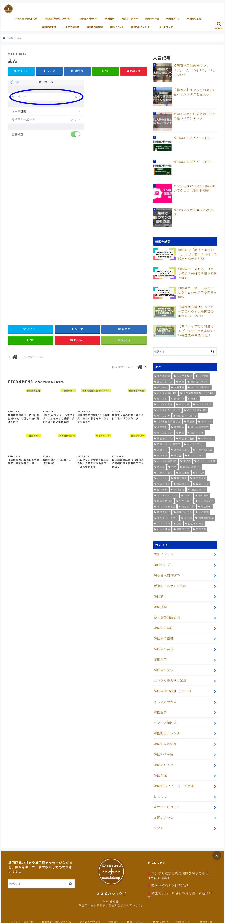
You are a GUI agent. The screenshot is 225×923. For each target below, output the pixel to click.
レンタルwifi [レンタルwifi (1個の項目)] (206, 500)
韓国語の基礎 (194, 18)
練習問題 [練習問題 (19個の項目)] (203, 375)
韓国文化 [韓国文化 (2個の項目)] (162, 426)
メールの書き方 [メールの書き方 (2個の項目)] (200, 426)
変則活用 (160, 651)
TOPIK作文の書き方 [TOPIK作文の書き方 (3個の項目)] (169, 420)
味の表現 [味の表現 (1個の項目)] (203, 511)
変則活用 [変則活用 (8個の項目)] (179, 386)
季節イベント (117, 26)
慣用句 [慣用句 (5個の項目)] (195, 398)
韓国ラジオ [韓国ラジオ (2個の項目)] (197, 432)
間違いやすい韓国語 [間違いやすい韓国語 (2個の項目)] (168, 443)
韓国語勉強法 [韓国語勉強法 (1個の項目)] (165, 500)
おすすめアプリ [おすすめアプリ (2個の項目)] (196, 443)
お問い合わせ (163, 798)
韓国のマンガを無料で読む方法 (194, 210)
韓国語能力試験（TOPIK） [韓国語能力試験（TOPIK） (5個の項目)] (198, 392)
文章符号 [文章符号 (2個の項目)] (162, 449)
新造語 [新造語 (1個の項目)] (161, 466)
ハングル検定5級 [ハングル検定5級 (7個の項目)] (200, 386)
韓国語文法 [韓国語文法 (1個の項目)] (188, 506)
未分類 (158, 808)
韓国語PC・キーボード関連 (172, 769)
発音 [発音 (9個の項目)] (181, 381)
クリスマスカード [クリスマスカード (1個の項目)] (167, 494)
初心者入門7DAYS (88, 18)
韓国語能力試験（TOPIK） (58, 18)
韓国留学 (109, 18)
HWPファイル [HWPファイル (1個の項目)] (196, 455)
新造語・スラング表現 (169, 583)
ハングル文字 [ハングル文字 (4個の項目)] (165, 403)
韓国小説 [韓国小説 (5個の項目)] (162, 398)
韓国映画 (160, 602)
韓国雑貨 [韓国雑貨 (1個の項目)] (184, 472)
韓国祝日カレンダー (141, 26)
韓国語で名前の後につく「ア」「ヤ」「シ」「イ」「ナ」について (194, 70)
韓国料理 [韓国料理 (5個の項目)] (179, 398)
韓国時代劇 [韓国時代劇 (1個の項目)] (199, 477)
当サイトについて (166, 789)
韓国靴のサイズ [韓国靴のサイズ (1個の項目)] (192, 466)
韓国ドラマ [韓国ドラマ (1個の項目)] (202, 483)
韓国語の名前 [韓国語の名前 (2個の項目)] (187, 438)
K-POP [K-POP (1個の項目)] (200, 472)
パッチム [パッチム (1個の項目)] (162, 477)
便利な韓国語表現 (166, 612)
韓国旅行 (160, 592)
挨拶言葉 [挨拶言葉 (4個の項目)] (184, 403)
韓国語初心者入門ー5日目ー (192, 138)
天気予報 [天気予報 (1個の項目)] (201, 528)
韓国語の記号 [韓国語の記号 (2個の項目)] (182, 449)
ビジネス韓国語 (71, 26)
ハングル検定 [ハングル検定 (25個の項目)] (184, 375)
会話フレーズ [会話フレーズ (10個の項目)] (165, 381)
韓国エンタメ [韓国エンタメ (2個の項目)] (165, 432)
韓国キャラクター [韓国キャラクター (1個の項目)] (167, 517)
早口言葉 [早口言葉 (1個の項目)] (179, 488)
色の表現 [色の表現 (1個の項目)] (162, 488)
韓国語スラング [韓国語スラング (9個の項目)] (200, 381)
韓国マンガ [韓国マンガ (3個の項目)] (163, 415)
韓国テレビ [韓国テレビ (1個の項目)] (163, 511)
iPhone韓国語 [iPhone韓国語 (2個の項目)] (204, 449)
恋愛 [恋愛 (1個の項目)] (179, 523)
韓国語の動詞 (163, 622)
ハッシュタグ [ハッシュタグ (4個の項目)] (204, 403)
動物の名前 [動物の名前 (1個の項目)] (163, 528)
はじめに (160, 779)
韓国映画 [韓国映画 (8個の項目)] (162, 386)
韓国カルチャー (130, 18)
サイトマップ (166, 26)
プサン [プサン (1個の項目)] (188, 494)
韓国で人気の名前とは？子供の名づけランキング (194, 116)
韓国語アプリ (173, 18)
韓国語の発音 (163, 641)
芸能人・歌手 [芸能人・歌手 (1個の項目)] (165, 472)
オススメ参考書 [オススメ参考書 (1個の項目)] (166, 506)
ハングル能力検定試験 (25, 18)
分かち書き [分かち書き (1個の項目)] (185, 500)
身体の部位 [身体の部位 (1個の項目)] (163, 483)
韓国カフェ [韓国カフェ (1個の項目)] (182, 483)
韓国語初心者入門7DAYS (170, 865)
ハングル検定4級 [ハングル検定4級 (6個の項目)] (167, 392)
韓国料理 (160, 759)
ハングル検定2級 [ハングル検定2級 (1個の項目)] (167, 460)
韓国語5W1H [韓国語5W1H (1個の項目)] (198, 488)
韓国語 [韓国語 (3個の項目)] (191, 420)
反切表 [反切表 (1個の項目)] (187, 460)
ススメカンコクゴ (178, 917)
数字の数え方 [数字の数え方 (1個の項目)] (184, 511)
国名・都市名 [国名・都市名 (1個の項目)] (196, 523)
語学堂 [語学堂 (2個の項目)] (178, 455)
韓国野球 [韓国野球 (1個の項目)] (206, 506)
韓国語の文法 (49, 26)
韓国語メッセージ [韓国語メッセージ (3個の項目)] (186, 415)
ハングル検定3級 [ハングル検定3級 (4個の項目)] (197, 409)
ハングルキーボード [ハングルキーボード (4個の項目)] (168, 409)
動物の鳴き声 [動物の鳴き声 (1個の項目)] (206, 517)
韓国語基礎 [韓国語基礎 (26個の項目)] (163, 375)
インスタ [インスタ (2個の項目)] (162, 455)
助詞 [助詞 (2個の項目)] (181, 432)
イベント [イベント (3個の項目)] (206, 420)
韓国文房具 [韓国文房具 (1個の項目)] (180, 477)
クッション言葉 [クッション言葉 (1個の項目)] (206, 460)
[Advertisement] (77, 183)
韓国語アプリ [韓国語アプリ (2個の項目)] (165, 438)
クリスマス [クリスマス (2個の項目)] (207, 438)
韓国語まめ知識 (95, 26)
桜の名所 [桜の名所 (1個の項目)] (203, 494)
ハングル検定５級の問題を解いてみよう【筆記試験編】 (194, 188)
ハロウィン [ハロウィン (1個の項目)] (163, 523)
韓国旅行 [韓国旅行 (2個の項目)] (179, 426)
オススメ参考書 (164, 691)
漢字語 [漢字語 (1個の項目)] (188, 517)
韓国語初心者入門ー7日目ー (192, 162)
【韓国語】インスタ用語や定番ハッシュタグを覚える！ (194, 92)
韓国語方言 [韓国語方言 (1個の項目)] (182, 528)
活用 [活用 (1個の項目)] (173, 466)
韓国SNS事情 (152, 18)
